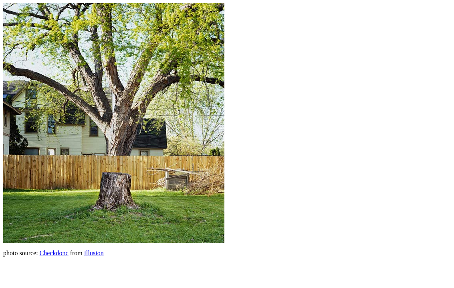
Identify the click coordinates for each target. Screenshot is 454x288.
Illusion (94, 253)
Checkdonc (54, 253)
